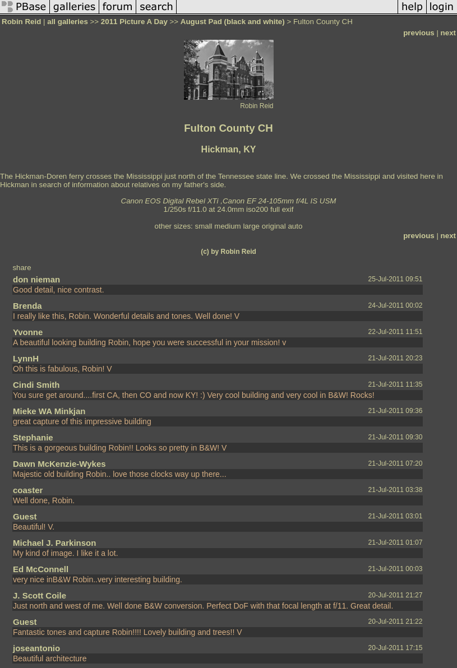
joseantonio (36, 648)
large (251, 226)
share (21, 267)
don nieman (36, 279)
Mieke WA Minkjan (49, 411)
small (203, 226)
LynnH (26, 358)
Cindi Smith (36, 384)
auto (295, 226)
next (448, 33)
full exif (281, 209)
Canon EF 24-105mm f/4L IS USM (279, 201)
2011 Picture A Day (134, 21)
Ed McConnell (40, 569)
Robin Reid (21, 21)
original (274, 226)
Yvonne (28, 332)
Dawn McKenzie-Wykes (59, 463)
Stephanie (33, 437)
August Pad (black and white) (233, 21)
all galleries (67, 21)
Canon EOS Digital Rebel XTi (170, 201)
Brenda (27, 305)
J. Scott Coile (39, 595)
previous (419, 33)
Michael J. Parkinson (54, 543)
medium (227, 226)
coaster (28, 490)
